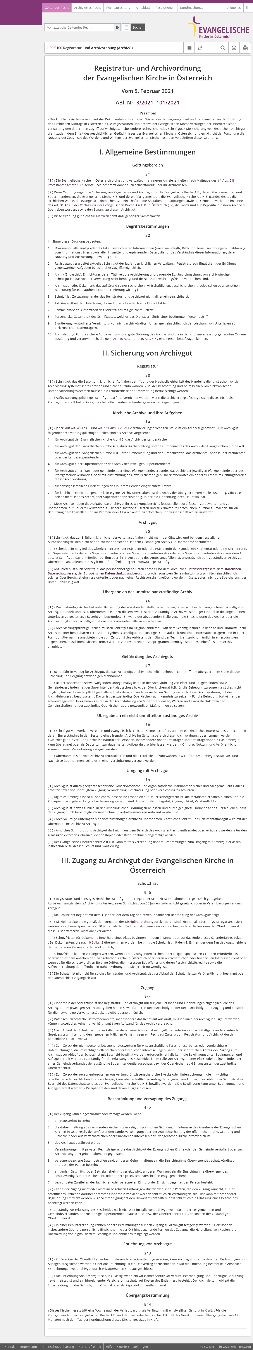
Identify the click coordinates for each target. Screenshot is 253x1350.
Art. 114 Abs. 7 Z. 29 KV (115, 428)
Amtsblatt (143, 7)
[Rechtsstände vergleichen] (200, 47)
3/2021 (144, 102)
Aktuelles (234, 7)
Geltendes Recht (57, 7)
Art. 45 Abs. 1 (123, 339)
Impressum (28, 1347)
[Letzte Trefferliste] (126, 27)
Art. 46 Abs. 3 (80, 428)
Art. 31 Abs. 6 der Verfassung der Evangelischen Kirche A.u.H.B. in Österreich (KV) (113, 205)
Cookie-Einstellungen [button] (132, 1347)
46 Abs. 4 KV (149, 339)
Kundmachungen (192, 7)
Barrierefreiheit (90, 1347)
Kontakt (10, 1347)
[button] (247, 7)
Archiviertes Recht (87, 7)
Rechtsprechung (118, 7)
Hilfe (109, 1347)
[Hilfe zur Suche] (117, 27)
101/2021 (168, 102)
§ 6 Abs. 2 (96, 942)
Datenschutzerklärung (57, 1347)
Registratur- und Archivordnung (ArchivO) (90, 47)
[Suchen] (138, 27)
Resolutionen (165, 7)
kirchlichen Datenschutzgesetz (192, 569)
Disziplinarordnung (139, 922)
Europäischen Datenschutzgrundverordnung (117, 573)
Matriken (102, 216)
